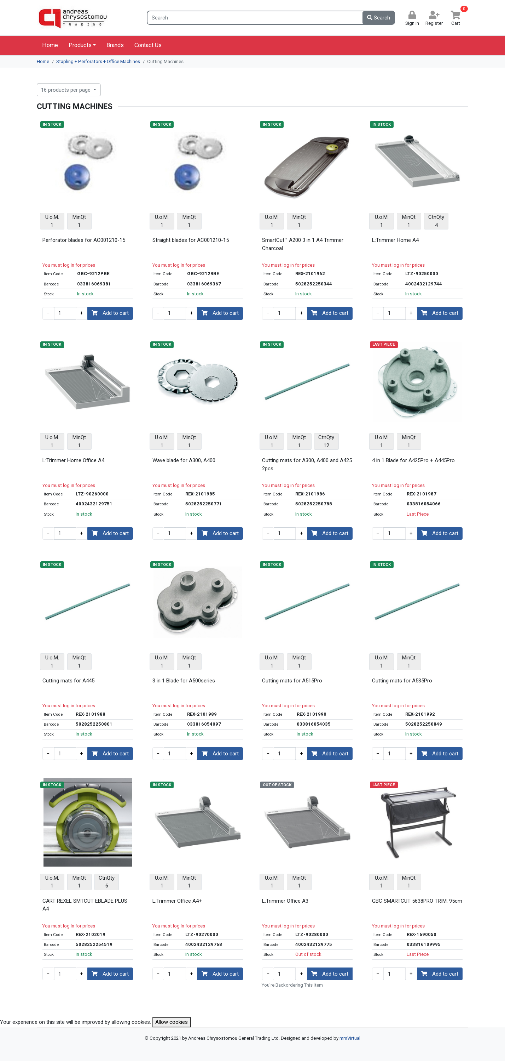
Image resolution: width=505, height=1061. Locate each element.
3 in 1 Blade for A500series (183, 680)
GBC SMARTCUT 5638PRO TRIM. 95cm (417, 901)
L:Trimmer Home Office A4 (73, 460)
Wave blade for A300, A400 (183, 460)
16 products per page (66, 90)
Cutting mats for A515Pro (292, 680)
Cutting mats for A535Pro (402, 680)
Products (80, 45)
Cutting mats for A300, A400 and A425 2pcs (307, 464)
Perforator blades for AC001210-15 (83, 240)
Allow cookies (171, 1022)
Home (50, 45)
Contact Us (148, 45)
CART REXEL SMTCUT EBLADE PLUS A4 (84, 905)
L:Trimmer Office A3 (285, 901)
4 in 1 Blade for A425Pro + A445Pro (413, 460)
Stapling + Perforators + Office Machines (98, 61)
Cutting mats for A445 (68, 680)
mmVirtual (349, 1038)
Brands (115, 45)
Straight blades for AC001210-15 (190, 240)
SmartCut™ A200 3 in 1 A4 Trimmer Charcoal (302, 244)
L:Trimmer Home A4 (395, 240)
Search (378, 18)
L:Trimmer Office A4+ (177, 901)
